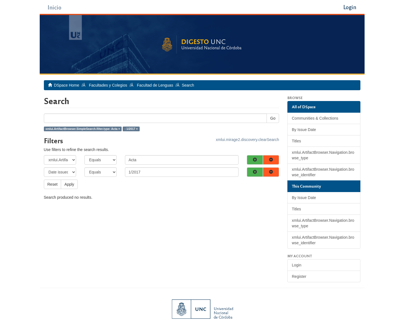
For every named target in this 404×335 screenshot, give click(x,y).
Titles (296, 141)
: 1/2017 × (131, 128)
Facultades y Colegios (108, 85)
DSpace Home (66, 85)
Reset (52, 184)
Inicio (54, 7)
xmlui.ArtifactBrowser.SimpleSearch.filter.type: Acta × (83, 128)
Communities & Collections (315, 118)
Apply (69, 184)
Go (272, 118)
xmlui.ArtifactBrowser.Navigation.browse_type (323, 155)
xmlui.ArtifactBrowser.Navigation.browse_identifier (323, 172)
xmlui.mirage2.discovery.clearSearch (247, 139)
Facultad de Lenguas (155, 85)
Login (296, 265)
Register (299, 276)
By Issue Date (304, 129)
